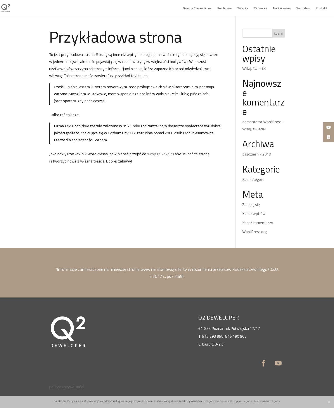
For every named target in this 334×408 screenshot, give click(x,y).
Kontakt (321, 8)
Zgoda (248, 401)
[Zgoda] (328, 402)
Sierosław (303, 8)
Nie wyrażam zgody (267, 401)
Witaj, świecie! (254, 68)
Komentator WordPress (262, 122)
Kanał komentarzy (257, 223)
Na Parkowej (282, 8)
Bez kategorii (253, 179)
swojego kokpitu (160, 154)
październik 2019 (256, 154)
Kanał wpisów (254, 213)
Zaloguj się (251, 204)
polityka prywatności (66, 387)
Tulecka (242, 8)
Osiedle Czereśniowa (197, 8)
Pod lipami (224, 8)
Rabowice (260, 8)
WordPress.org (254, 232)
